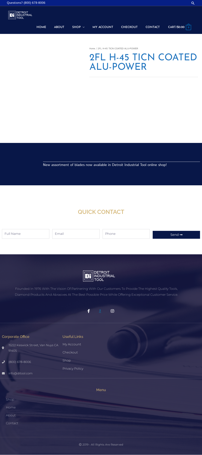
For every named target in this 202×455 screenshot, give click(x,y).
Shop (67, 361)
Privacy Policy (73, 369)
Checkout (70, 352)
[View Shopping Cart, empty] (178, 27)
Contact (12, 423)
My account (72, 344)
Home (92, 48)
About (11, 415)
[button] (193, 3)
